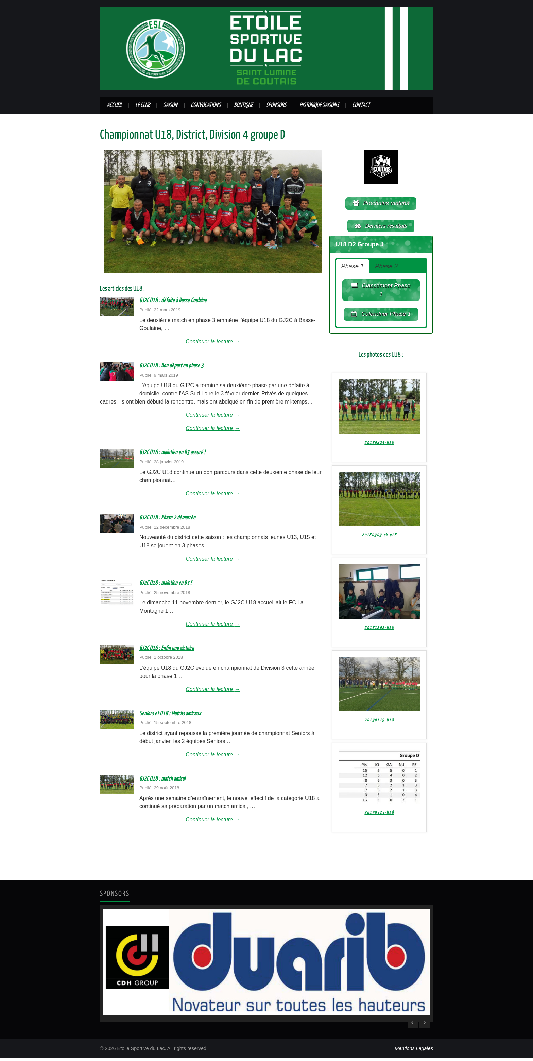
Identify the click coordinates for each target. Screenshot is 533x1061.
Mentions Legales (414, 1051)
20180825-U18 (379, 446)
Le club (142, 105)
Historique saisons (319, 105)
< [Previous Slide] (413, 1025)
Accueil (114, 105)
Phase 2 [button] (386, 268)
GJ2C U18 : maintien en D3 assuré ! (172, 452)
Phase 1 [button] (352, 268)
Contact (361, 105)
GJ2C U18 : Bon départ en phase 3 (171, 366)
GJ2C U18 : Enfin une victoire (166, 648)
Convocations (206, 105)
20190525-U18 (379, 816)
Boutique (243, 105)
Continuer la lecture (213, 341)
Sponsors (276, 105)
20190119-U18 (379, 724)
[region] (266, 966)
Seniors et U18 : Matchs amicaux (170, 714)
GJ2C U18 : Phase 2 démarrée (167, 518)
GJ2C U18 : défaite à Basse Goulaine (173, 300)
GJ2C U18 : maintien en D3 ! (165, 583)
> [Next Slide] (424, 1025)
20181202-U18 (379, 631)
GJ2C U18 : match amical (162, 779)
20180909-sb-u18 (379, 539)
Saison (170, 105)
